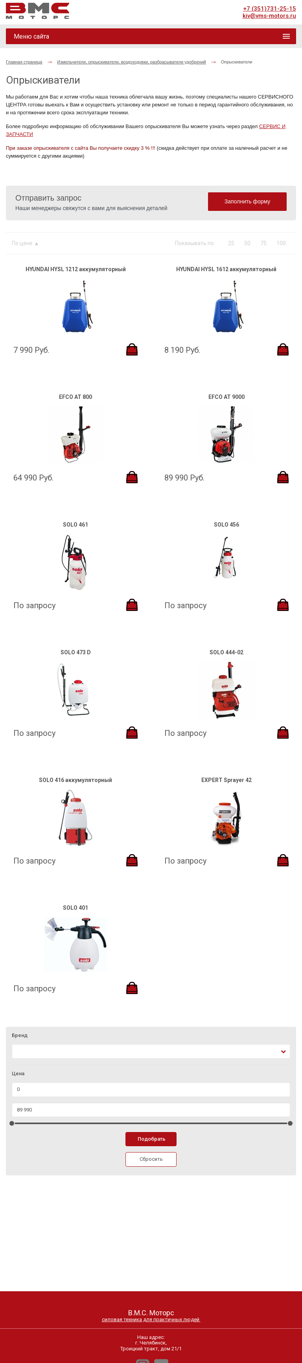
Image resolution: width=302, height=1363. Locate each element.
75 (263, 243)
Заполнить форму (248, 201)
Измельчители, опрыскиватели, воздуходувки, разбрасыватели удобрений (131, 62)
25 (231, 243)
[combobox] (151, 1051)
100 (281, 243)
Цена (18, 1073)
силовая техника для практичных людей (151, 1319)
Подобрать (152, 1139)
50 (247, 243)
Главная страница (24, 62)
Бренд (20, 1035)
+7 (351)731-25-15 (269, 8)
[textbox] (19, 1051)
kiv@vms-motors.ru (269, 15)
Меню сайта (31, 36)
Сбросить (151, 1159)
